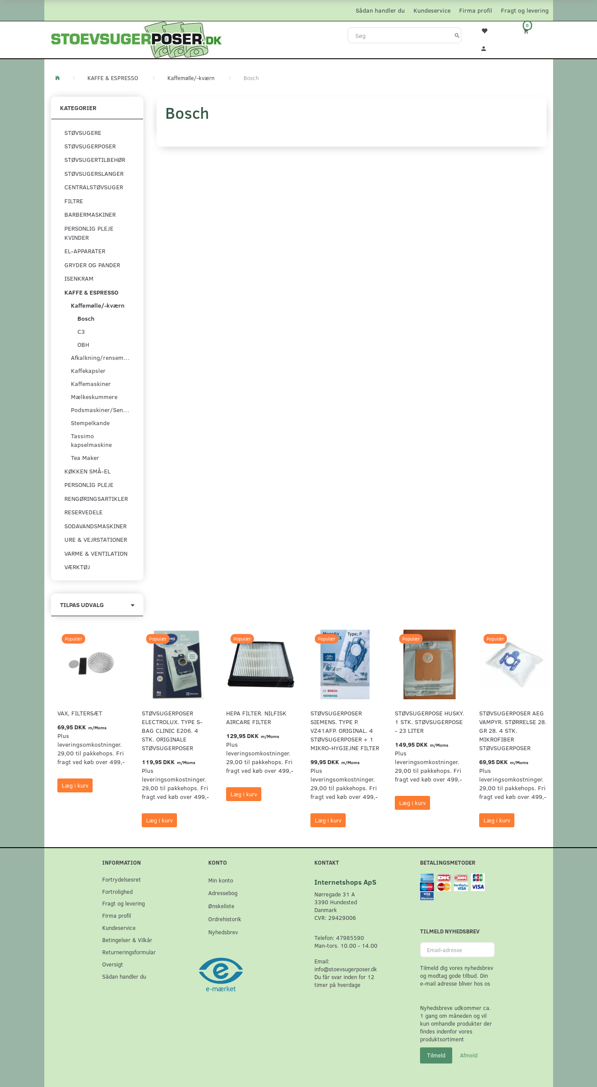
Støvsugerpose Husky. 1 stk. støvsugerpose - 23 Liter (429, 722)
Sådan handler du (380, 10)
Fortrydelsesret (121, 879)
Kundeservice (432, 10)
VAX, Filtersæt (79, 713)
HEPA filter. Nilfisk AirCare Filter (256, 717)
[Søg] (457, 35)
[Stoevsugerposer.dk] (136, 38)
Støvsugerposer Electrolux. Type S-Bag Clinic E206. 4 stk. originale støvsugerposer (172, 730)
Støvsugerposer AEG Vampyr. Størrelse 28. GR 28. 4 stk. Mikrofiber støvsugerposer (513, 730)
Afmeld (468, 1055)
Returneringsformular (129, 952)
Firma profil (475, 10)
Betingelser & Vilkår (127, 939)
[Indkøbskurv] (532, 30)
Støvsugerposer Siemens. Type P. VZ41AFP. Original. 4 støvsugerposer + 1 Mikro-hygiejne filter (344, 730)
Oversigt (112, 964)
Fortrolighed (117, 891)
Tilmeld (436, 1055)
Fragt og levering (525, 10)
